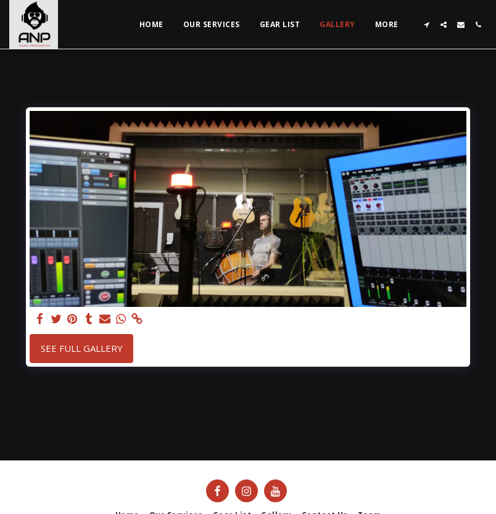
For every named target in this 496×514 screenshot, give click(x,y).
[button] (426, 24)
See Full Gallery (82, 348)
